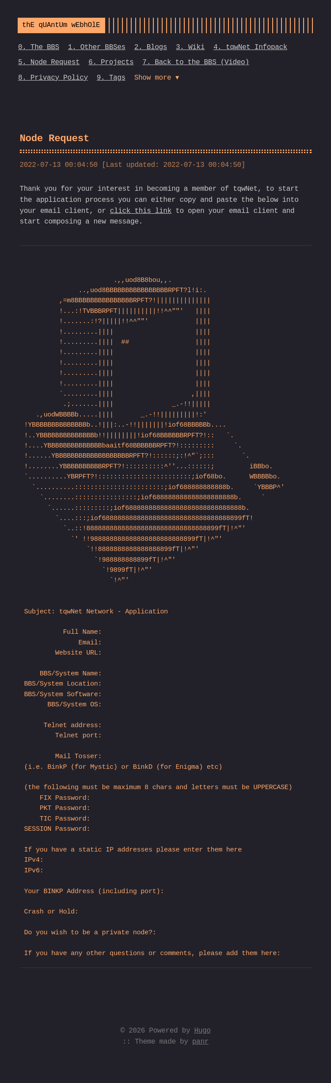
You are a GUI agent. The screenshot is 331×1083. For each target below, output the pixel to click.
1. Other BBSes (97, 47)
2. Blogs (150, 47)
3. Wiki (190, 47)
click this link (140, 211)
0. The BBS (38, 47)
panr (200, 1042)
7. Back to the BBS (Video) (195, 62)
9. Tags (111, 78)
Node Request (54, 139)
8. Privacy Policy (53, 78)
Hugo (202, 1031)
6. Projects (110, 62)
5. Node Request (49, 62)
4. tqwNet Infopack (250, 47)
